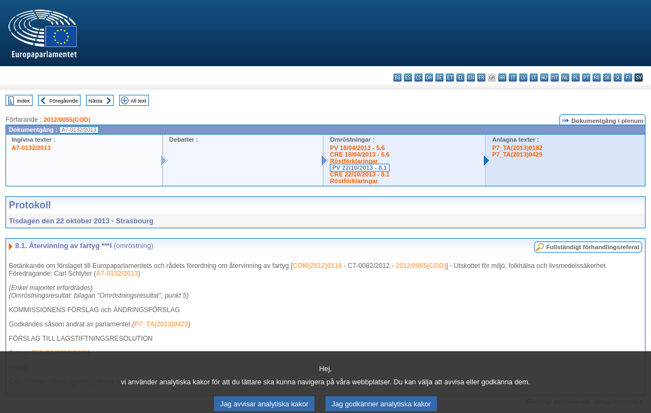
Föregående (64, 101)
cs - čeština (418, 77)
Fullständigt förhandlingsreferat (592, 247)
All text (138, 101)
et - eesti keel (450, 77)
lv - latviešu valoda (523, 77)
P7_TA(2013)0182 (517, 147)
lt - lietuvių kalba (534, 77)
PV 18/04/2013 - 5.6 (357, 147)
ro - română (597, 77)
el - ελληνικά (460, 77)
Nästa (96, 101)
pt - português (586, 77)
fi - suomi (628, 77)
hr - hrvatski (502, 77)
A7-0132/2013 (31, 147)
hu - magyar (544, 77)
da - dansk (429, 77)
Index (23, 101)
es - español (408, 77)
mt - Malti (555, 77)
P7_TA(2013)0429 (517, 154)
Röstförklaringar (354, 161)
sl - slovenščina (617, 77)
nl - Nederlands (565, 77)
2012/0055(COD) (67, 119)
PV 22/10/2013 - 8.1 (359, 167)
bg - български (397, 77)
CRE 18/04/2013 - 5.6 (359, 154)
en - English (471, 77)
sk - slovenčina (607, 77)
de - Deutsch (439, 77)
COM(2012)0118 (316, 266)
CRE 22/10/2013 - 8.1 (359, 174)
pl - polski (576, 77)
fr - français (481, 77)
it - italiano (513, 77)
